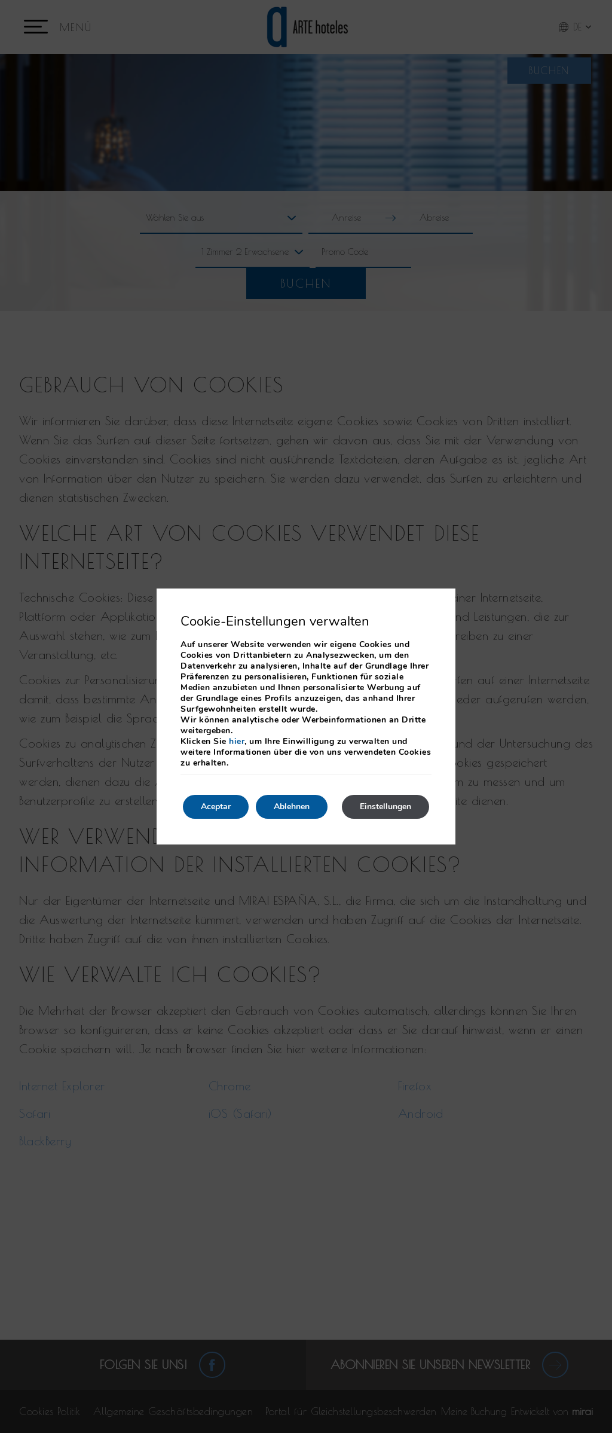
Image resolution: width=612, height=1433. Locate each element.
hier (236, 741)
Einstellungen (385, 806)
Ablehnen (292, 806)
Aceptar (216, 806)
